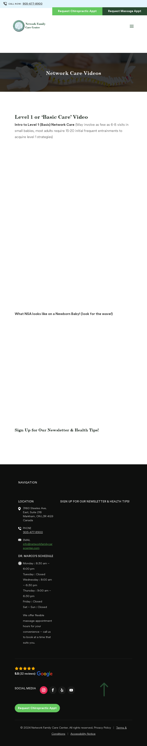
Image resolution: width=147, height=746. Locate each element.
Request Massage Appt (124, 11)
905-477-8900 (32, 3)
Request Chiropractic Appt (77, 11)
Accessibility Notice (83, 734)
